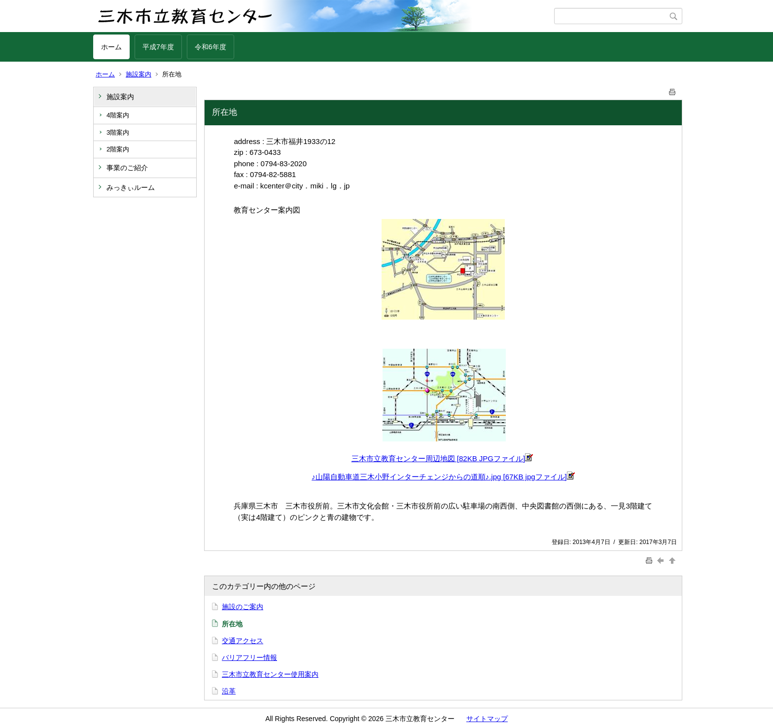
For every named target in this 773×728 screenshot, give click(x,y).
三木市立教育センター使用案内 (270, 674)
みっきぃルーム (130, 187)
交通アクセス (242, 641)
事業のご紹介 (127, 168)
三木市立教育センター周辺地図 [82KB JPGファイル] (442, 458)
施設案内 (138, 74)
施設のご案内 (242, 607)
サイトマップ (487, 719)
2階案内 (117, 149)
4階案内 (117, 115)
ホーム (111, 47)
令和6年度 (210, 47)
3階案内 (117, 132)
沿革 (229, 691)
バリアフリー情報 (249, 657)
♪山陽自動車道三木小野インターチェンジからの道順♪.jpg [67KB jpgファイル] (443, 477)
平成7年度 (158, 47)
